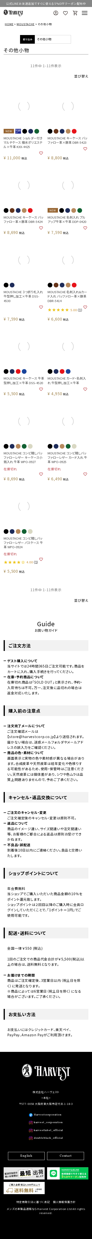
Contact (66, 1156)
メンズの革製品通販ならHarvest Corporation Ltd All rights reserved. (46, 1211)
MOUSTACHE (26, 24)
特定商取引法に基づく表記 (33, 1202)
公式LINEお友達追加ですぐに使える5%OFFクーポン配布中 (46, 3)
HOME (9, 24)
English (26, 1156)
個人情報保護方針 (64, 1202)
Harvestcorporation (48, 1115)
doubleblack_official (48, 1138)
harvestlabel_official (48, 1130)
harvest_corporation (48, 1122)
